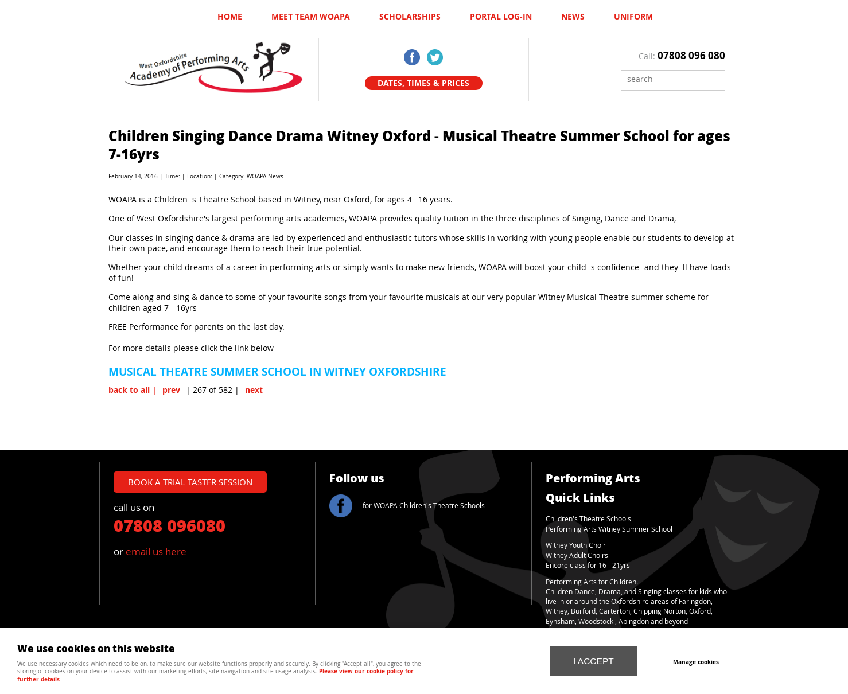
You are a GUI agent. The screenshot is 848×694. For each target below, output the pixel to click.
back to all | (132, 390)
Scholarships (410, 16)
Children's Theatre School (587, 518)
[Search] (664, 78)
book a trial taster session (190, 482)
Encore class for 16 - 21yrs (588, 565)
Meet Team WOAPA (310, 16)
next (254, 390)
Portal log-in (501, 16)
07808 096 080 (691, 55)
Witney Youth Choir (576, 545)
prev (171, 390)
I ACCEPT (593, 661)
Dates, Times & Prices (423, 83)
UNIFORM (633, 16)
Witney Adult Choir (575, 555)
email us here (156, 551)
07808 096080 (169, 525)
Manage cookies (696, 662)
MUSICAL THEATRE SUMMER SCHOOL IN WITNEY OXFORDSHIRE (277, 371)
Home (229, 16)
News (573, 16)
